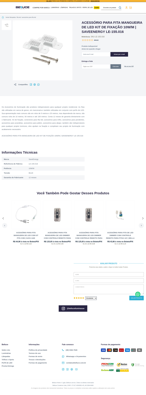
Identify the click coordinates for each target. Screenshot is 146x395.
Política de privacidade (38, 350)
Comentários (109, 289)
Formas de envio (35, 356)
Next (141, 225)
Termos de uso (35, 353)
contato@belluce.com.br (74, 363)
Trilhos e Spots (75, 7)
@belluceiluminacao (73, 308)
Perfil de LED (87, 7)
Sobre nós (6, 350)
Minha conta (126, 7)
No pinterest (34, 84)
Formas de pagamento (38, 363)
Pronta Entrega (8, 366)
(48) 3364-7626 (69, 350)
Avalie (96, 40)
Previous (4, 225)
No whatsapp (38, 84)
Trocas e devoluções (37, 360)
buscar (119, 7)
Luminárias (55, 7)
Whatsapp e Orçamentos (74, 356)
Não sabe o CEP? (129, 67)
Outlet (96, 8)
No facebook (31, 85)
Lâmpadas (64, 7)
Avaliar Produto (136, 298)
